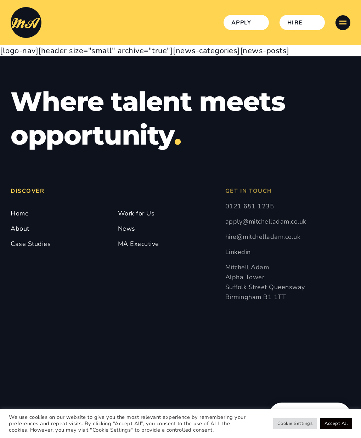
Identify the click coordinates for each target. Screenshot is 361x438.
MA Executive (138, 244)
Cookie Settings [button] (295, 423)
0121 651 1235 (249, 206)
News (126, 228)
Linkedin (238, 252)
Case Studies (31, 244)
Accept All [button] (336, 423)
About (20, 228)
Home (20, 213)
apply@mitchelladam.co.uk (265, 221)
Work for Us (136, 213)
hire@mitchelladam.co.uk (263, 236)
